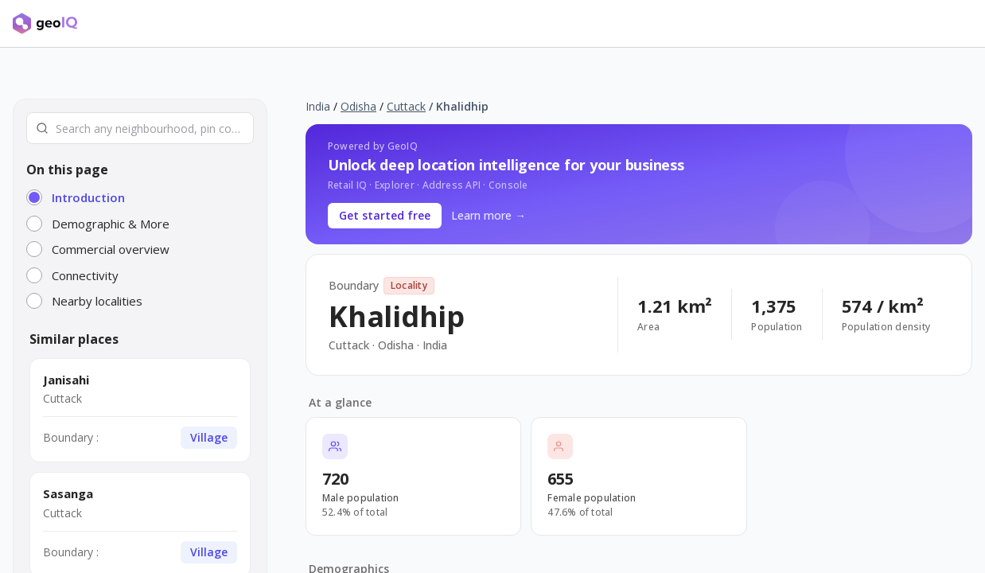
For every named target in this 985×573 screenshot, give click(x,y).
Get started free (384, 215)
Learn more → (488, 215)
